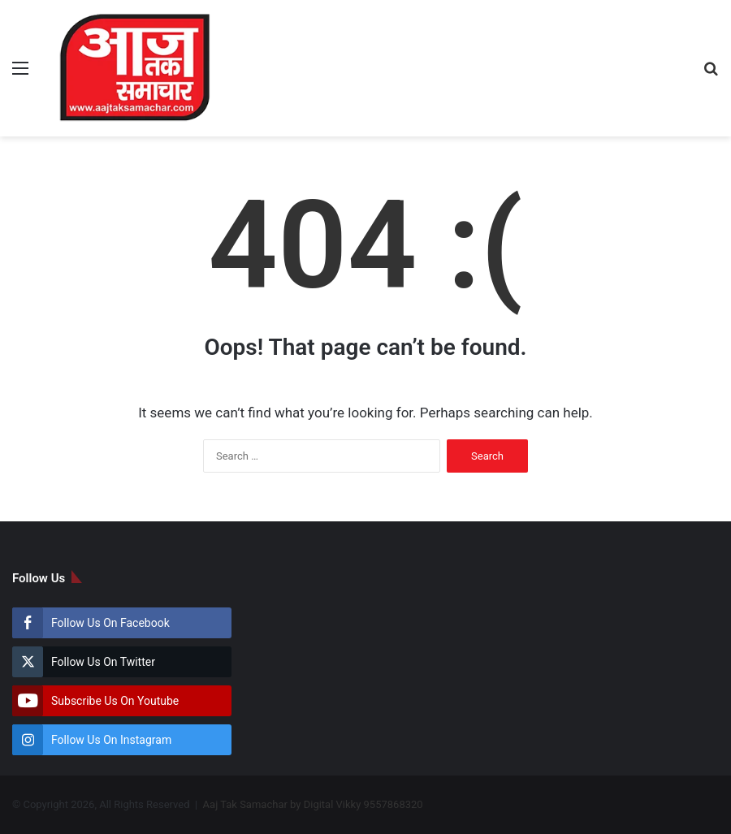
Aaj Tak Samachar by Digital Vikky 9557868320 (313, 804)
